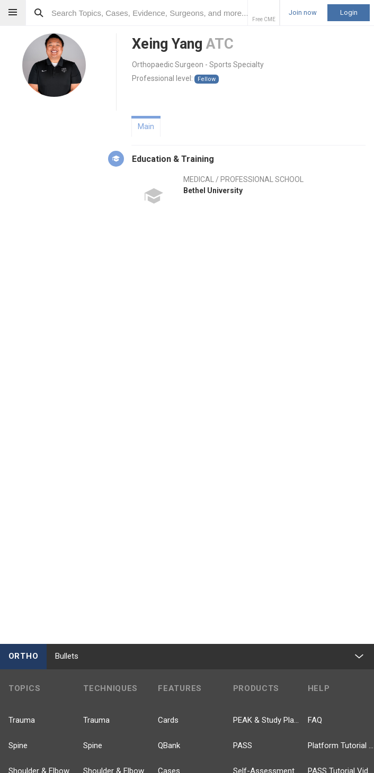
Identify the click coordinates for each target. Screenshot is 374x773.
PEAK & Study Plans (266, 720)
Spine (18, 745)
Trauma (21, 720)
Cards (168, 720)
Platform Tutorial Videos (341, 745)
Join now (303, 12)
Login (349, 12)
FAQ (315, 720)
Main (146, 126)
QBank (169, 745)
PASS (242, 745)
